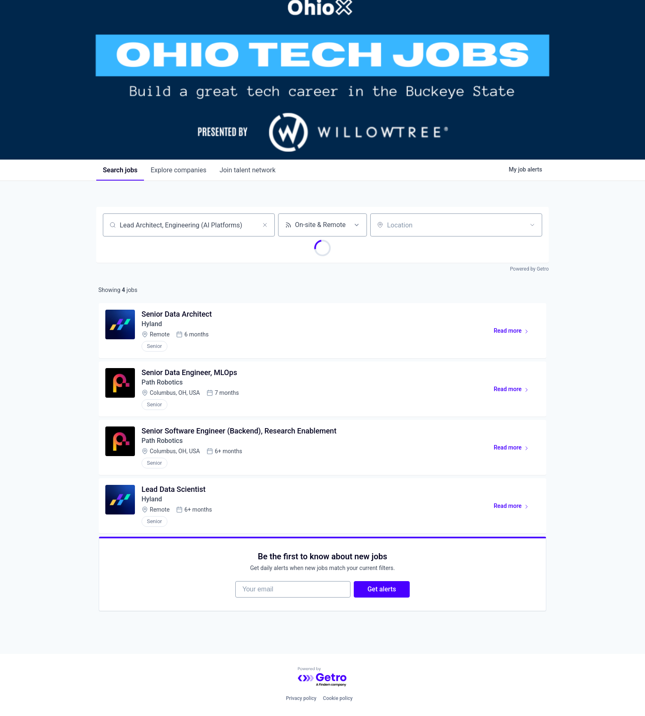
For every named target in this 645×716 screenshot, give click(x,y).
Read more (514, 332)
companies (178, 170)
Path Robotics (162, 382)
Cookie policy (338, 698)
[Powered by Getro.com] (322, 677)
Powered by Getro (529, 269)
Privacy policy (301, 698)
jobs (120, 170)
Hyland (152, 324)
